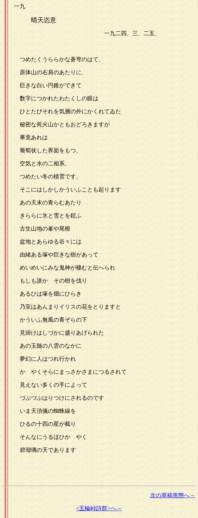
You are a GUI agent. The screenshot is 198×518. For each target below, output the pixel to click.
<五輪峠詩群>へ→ (99, 508)
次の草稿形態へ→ (172, 495)
